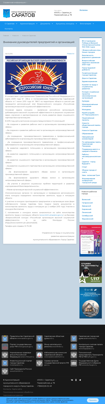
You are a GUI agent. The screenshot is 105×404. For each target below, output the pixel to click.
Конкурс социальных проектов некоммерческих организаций (90, 95)
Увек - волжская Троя (91, 175)
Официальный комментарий (88, 138)
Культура (85, 101)
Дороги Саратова (89, 78)
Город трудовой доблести (88, 69)
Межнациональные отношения (90, 105)
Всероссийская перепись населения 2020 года (90, 63)
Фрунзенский (87, 219)
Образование (87, 134)
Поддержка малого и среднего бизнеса (91, 150)
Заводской (86, 206)
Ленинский (86, 212)
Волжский (86, 200)
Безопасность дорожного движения (91, 56)
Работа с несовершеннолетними (91, 156)
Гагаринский (87, 203)
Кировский (86, 209)
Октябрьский (87, 216)
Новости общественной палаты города (91, 125)
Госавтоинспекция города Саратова (89, 74)
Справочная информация (14, 2)
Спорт (84, 167)
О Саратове (9, 24)
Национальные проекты (88, 119)
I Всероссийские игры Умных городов (91, 51)
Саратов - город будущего (88, 163)
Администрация (27, 24)
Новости (15, 36)
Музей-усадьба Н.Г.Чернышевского (90, 114)
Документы (45, 24)
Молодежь (86, 110)
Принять (93, 400)
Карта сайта (17, 389)
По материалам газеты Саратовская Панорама (91, 144)
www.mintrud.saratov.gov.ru (51, 215)
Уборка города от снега (89, 171)
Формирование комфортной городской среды (89, 181)
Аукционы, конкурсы (65, 24)
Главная (6, 36)
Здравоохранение (89, 81)
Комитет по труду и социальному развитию (90, 87)
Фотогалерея (85, 24)
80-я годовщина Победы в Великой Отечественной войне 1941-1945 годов (91, 44)
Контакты (9, 29)
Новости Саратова (29, 36)
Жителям (83, 10)
